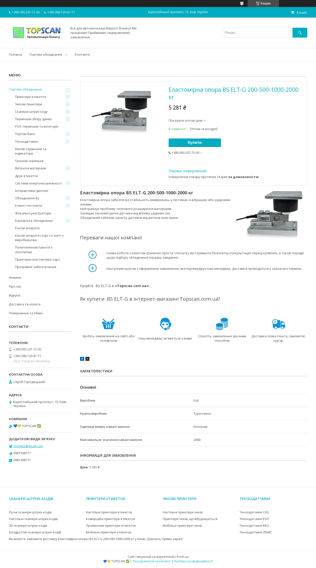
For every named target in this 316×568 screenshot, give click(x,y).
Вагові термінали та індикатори (30, 151)
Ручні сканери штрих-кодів (30, 512)
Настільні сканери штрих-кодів (33, 519)
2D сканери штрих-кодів (28, 525)
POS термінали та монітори (36, 126)
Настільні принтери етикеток (109, 512)
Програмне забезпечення (35, 267)
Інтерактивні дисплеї (31, 190)
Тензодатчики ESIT (254, 519)
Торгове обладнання (45, 54)
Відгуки (14, 295)
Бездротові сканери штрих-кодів (35, 532)
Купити (195, 142)
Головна (15, 54)
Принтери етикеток (30, 96)
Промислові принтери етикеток (111, 525)
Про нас (15, 286)
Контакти (82, 54)
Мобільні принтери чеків (182, 525)
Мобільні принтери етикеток (109, 532)
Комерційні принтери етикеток (110, 519)
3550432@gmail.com (28, 446)
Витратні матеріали (30, 168)
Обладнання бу (27, 198)
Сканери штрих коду (31, 111)
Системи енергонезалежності (38, 183)
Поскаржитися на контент (152, 561)
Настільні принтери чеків (183, 512)
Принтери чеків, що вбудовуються (190, 519)
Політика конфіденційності (193, 561)
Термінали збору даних (33, 119)
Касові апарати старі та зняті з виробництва (39, 237)
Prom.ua (183, 557)
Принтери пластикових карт (37, 259)
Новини (15, 277)
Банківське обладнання (34, 220)
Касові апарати (27, 228)
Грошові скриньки (29, 161)
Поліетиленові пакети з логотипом (33, 249)
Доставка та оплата (24, 304)
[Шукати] (300, 32)
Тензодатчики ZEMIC (255, 532)
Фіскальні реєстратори (33, 213)
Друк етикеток (26, 176)
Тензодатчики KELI (254, 525)
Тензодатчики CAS (254, 512)
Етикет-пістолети (28, 205)
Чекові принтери (28, 104)
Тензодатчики (26, 141)
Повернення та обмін (26, 313)
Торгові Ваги (25, 134)
